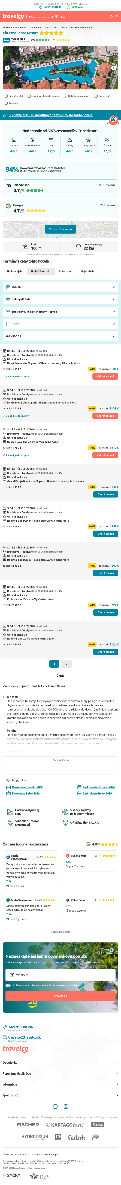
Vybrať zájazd (105, 376)
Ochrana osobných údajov (44, 1154)
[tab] (61, 85)
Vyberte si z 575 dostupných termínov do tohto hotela (48, 115)
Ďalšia (60, 675)
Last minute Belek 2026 (94, 793)
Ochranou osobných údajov (64, 985)
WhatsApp (75, 7)
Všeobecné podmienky (14, 1154)
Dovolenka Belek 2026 (22, 793)
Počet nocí (65, 271)
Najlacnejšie (14, 271)
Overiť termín (106, 494)
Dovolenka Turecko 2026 (24, 787)
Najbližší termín (40, 271)
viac (9, 880)
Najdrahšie (87, 271)
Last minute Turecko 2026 (96, 787)
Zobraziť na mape (60, 229)
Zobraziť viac (60, 759)
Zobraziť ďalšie (61, 932)
